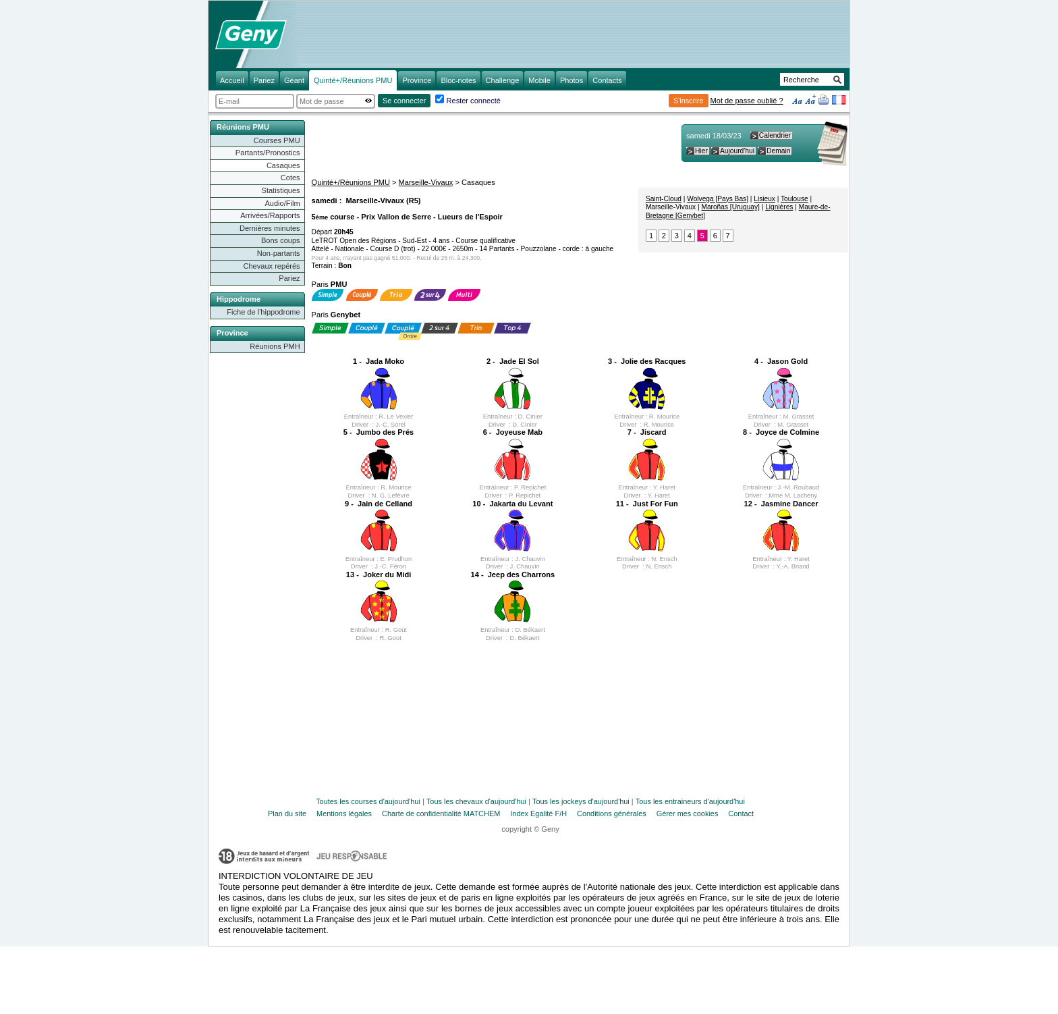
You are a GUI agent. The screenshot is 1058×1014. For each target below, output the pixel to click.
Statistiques (281, 190)
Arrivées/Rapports (270, 215)
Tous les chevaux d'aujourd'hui (476, 801)
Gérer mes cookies (688, 813)
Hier (701, 151)
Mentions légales (344, 813)
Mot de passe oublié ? (747, 101)
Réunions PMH (275, 346)
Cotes (290, 178)
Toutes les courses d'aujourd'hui (368, 801)
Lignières (779, 207)
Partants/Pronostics (267, 153)
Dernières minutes (270, 228)
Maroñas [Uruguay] (730, 207)
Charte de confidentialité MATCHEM (441, 813)
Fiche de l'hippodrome (263, 312)
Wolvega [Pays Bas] (717, 199)
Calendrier (775, 135)
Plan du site (287, 813)
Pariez (289, 278)
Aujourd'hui (737, 151)
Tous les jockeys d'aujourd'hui (581, 801)
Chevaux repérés (272, 266)
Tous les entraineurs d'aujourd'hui (690, 801)
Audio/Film (282, 203)
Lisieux (764, 199)
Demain (778, 151)
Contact (741, 813)
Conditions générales (611, 813)
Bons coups (280, 240)
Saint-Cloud (663, 199)
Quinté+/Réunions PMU (351, 182)
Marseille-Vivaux (426, 182)
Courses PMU (277, 140)
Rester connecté (474, 101)
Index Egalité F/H (538, 813)
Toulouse (794, 199)
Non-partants (278, 253)
